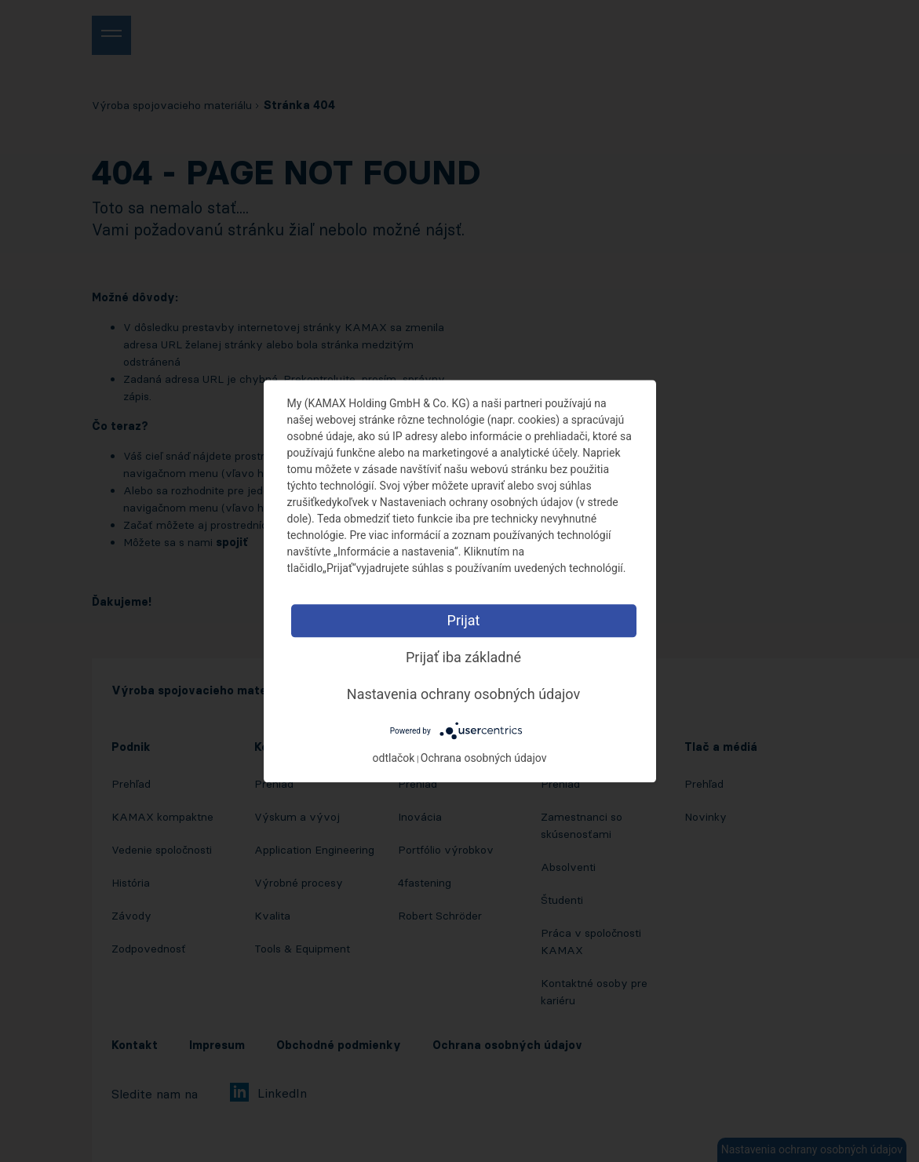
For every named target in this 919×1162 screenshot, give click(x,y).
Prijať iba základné (463, 657)
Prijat (463, 620)
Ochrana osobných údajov (484, 758)
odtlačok (394, 758)
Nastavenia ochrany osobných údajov (463, 694)
